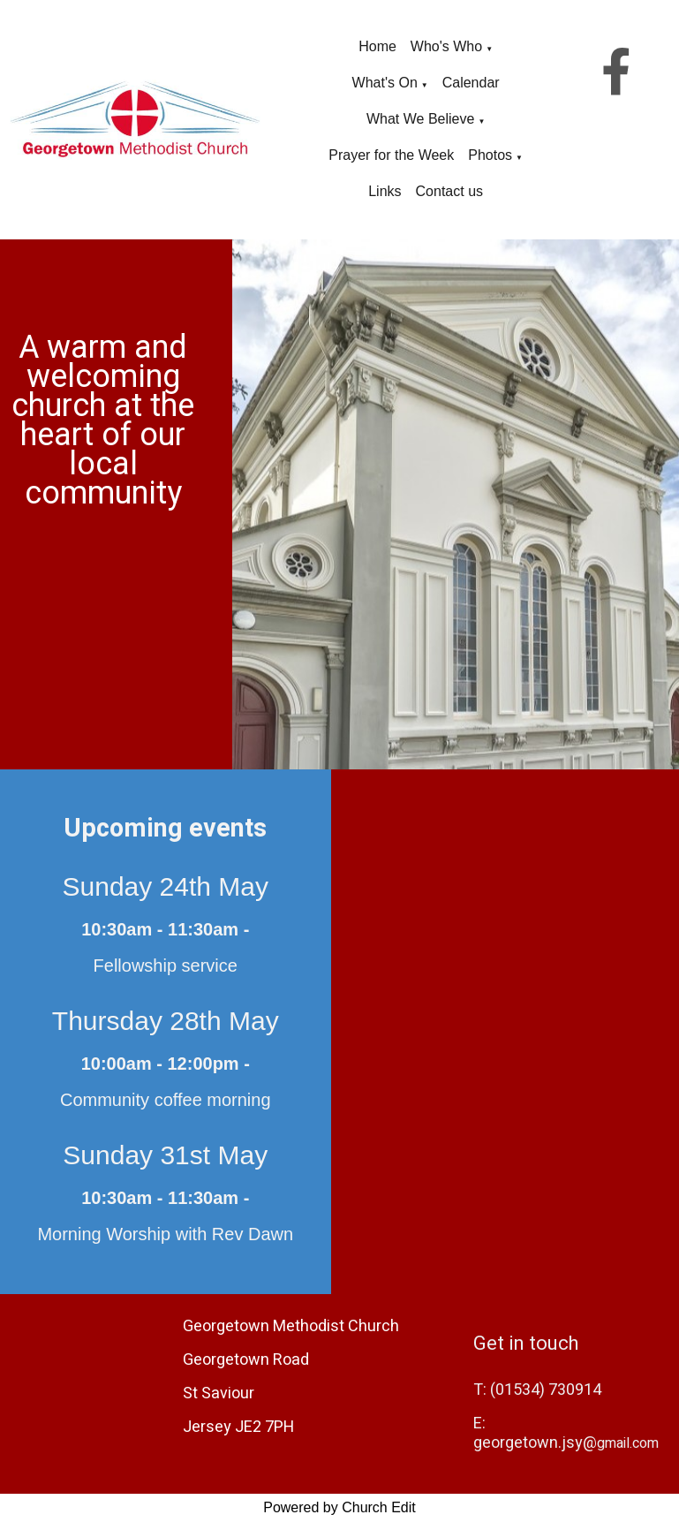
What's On (385, 82)
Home (377, 46)
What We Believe (420, 118)
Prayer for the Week (391, 155)
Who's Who (446, 46)
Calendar (471, 82)
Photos (490, 155)
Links (384, 191)
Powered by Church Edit (339, 1507)
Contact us (449, 191)
